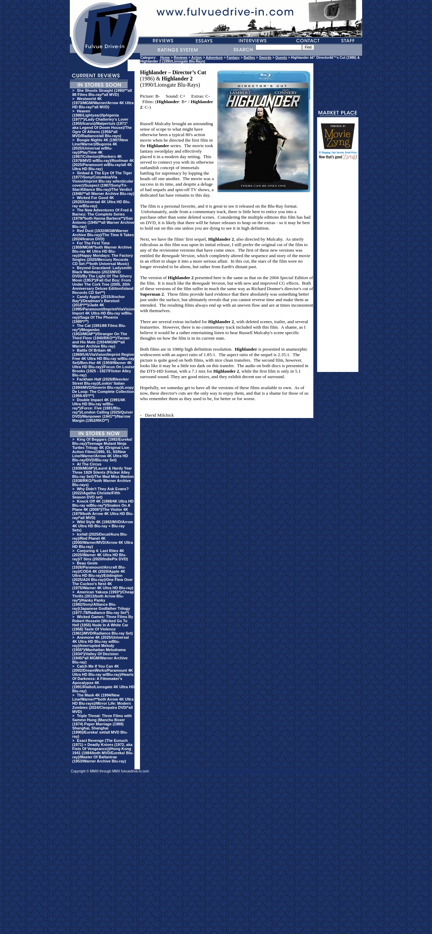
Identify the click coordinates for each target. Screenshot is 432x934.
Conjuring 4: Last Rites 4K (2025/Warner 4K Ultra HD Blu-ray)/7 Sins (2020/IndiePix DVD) (100, 555)
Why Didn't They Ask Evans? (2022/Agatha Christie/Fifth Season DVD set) (100, 493)
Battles (249, 57)
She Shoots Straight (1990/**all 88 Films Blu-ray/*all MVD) (102, 92)
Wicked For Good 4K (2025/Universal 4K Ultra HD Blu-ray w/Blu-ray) (101, 202)
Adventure (214, 57)
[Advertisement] (337, 269)
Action (196, 57)
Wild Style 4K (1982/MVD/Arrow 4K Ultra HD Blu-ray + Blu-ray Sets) (102, 526)
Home (165, 57)
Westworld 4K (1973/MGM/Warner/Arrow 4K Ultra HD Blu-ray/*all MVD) (103, 103)
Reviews (180, 57)
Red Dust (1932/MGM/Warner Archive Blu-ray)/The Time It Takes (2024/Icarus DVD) (103, 235)
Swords (265, 57)
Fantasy (233, 57)
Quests (281, 57)
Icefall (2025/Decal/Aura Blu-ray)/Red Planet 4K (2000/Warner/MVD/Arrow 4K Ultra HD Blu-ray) (102, 540)
